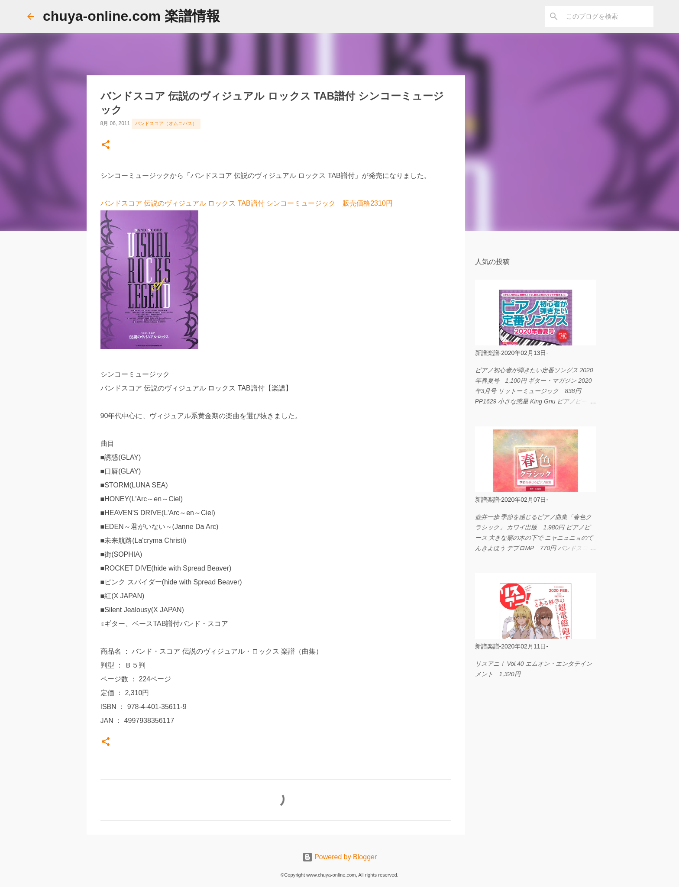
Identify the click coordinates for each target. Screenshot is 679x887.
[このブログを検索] (608, 16)
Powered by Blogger (339, 857)
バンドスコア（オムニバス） (166, 123)
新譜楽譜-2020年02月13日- (512, 352)
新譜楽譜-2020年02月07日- (512, 499)
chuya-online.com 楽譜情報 (131, 16)
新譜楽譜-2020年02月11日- (512, 646)
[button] (105, 145)
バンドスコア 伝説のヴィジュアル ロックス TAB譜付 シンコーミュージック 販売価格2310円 (246, 203)
